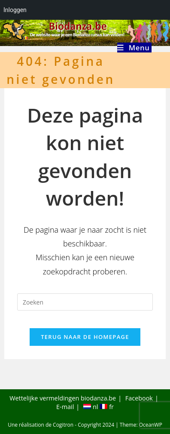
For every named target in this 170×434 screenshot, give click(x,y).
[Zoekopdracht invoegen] (85, 302)
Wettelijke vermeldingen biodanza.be (62, 398)
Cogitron (63, 424)
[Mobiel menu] (134, 47)
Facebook (139, 398)
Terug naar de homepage (85, 337)
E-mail (65, 407)
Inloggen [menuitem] (15, 9)
